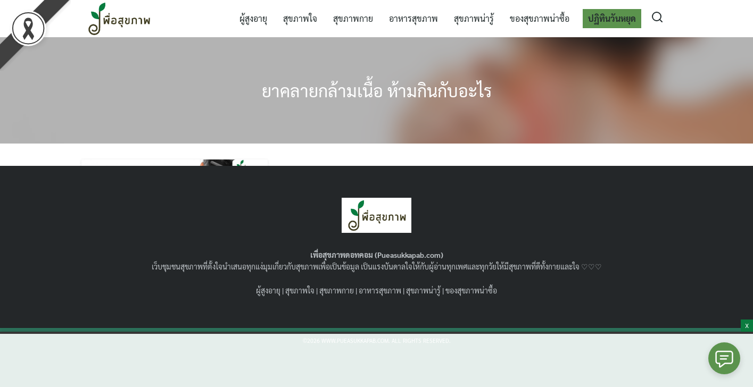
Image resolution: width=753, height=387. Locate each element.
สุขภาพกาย (353, 18)
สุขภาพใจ (300, 18)
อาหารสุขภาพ (413, 18)
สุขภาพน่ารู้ (474, 18)
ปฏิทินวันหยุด (612, 18)
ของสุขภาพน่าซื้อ (539, 18)
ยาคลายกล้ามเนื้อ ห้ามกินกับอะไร (377, 90)
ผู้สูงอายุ (253, 18)
